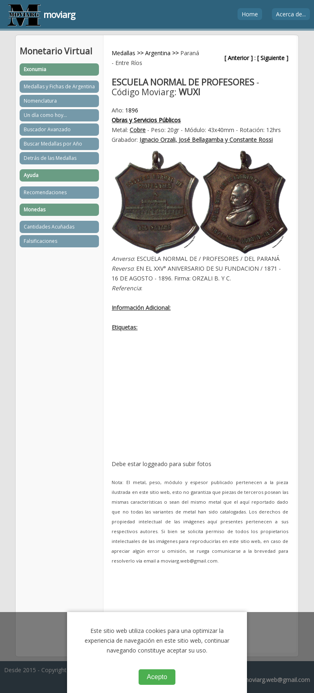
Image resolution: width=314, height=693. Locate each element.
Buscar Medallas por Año (53, 143)
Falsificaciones (40, 241)
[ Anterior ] (238, 58)
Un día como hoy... (45, 115)
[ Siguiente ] (272, 58)
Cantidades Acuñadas (49, 226)
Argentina (157, 53)
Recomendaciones (45, 192)
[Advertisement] (200, 402)
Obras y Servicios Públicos (146, 120)
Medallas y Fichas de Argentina (59, 86)
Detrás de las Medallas (50, 158)
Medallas (123, 53)
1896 (131, 110)
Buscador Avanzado (47, 129)
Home (250, 14)
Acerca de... (291, 14)
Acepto (157, 676)
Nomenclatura (40, 100)
